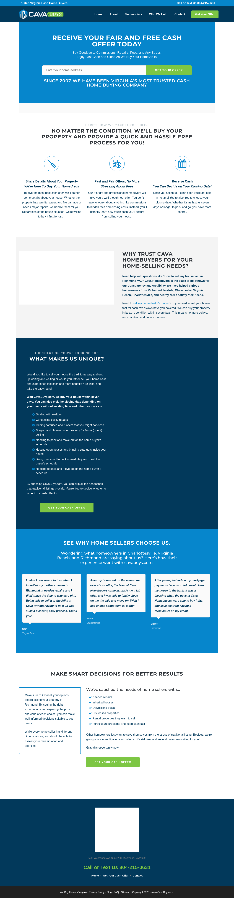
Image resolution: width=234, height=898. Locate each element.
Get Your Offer (205, 14)
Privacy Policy (96, 892)
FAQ (116, 892)
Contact (180, 14)
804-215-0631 (208, 3)
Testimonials (133, 14)
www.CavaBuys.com (162, 892)
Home (98, 14)
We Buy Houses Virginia (73, 892)
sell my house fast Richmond (151, 303)
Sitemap (125, 892)
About (114, 14)
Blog (109, 892)
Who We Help (158, 14)
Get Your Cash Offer (116, 875)
